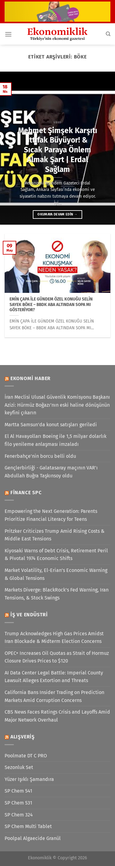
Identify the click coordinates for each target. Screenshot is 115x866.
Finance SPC (26, 492)
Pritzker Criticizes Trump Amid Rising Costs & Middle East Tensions (55, 535)
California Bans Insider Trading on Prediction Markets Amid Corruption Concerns (54, 696)
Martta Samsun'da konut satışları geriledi (51, 424)
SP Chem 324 (19, 815)
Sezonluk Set (19, 767)
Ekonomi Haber (30, 378)
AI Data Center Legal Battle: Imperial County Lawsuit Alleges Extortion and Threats (54, 677)
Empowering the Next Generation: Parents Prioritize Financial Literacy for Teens (51, 515)
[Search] (108, 34)
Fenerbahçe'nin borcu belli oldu (40, 456)
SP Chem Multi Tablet (28, 826)
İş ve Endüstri (29, 615)
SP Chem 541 (18, 791)
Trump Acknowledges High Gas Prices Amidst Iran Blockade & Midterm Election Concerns (54, 637)
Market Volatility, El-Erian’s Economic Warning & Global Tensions (56, 574)
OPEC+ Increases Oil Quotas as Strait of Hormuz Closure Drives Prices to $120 (57, 657)
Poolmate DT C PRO (26, 756)
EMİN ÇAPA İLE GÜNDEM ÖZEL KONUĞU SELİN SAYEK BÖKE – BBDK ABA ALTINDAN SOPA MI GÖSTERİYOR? (51, 304)
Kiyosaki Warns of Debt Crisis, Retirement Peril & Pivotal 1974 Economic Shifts (56, 555)
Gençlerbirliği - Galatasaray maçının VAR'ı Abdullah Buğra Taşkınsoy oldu (51, 472)
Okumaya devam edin (57, 214)
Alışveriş (22, 737)
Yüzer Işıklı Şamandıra (29, 779)
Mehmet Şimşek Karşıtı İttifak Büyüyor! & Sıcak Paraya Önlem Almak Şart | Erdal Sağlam (57, 150)
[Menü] (8, 34)
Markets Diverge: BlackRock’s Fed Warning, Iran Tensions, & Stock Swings (57, 594)
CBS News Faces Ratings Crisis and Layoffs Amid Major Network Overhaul (57, 716)
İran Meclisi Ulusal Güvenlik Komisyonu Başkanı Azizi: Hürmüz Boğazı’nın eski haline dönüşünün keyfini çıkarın (57, 405)
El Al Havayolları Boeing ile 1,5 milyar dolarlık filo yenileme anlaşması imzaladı (55, 440)
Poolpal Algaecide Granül (33, 838)
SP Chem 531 (18, 803)
